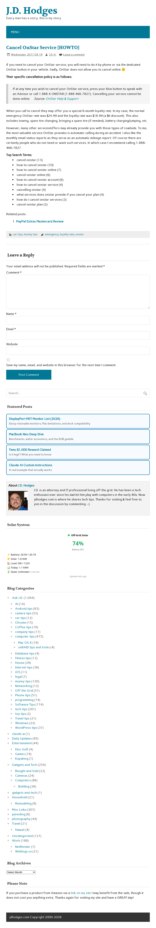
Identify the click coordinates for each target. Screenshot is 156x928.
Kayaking (21, 758)
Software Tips (25, 704)
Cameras (21, 775)
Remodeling (23, 803)
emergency (52, 234)
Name (11, 313)
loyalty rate (67, 234)
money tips (31, 234)
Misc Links (19, 809)
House (19, 663)
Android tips (24, 608)
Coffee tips (23, 627)
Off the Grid (24, 690)
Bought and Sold (26, 771)
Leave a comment (74, 54)
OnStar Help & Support (62, 99)
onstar (79, 234)
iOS (17, 672)
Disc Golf (21, 749)
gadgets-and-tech (24, 792)
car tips (17, 234)
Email (11, 329)
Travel (16, 823)
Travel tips (22, 718)
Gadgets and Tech (24, 765)
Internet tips (23, 667)
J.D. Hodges (26, 485)
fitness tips (23, 658)
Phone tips (22, 695)
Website (12, 344)
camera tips (23, 613)
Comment (14, 272)
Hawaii (20, 830)
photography (21, 819)
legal (18, 676)
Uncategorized (22, 836)
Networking (23, 686)
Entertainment (22, 743)
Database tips (24, 653)
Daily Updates (22, 738)
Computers (23, 780)
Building (23, 786)
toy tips (20, 714)
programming (24, 700)
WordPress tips (26, 727)
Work (16, 840)
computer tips (25, 636)
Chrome (20, 622)
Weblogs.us (23, 851)
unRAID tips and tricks (34, 647)
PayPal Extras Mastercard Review (40, 221)
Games (20, 754)
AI (16, 604)
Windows (21, 723)
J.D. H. (52, 54)
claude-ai (18, 734)
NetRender (22, 847)
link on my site (81, 893)
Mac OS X (25, 642)
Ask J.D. (17, 598)
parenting (18, 814)
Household (19, 797)
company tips (24, 632)
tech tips (21, 709)
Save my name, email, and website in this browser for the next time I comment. (61, 365)
